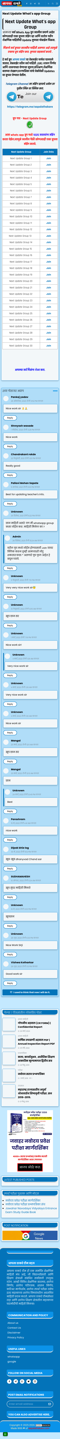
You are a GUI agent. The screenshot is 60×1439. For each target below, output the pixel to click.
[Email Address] (26, 1404)
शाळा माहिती (23, 1019)
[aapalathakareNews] (30, 1235)
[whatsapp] (31, 4)
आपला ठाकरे (18, 60)
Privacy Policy (15, 1337)
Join (48, 236)
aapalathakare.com (38, 1428)
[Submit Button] (49, 1404)
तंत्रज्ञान (21, 1085)
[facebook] (27, 4)
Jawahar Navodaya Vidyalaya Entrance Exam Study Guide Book (31, 1210)
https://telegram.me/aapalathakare (30, 107)
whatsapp (13, 1356)
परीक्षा (20, 1070)
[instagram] (39, 4)
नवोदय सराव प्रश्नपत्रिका (31, 1074)
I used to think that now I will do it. (30, 992)
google (11, 1361)
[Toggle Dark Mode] (49, 3)
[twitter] (28, 1381)
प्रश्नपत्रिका (22, 1053)
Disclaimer (13, 1332)
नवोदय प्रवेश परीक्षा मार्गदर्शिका (22, 1200)
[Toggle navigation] (57, 3)
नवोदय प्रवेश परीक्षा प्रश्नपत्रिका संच (25, 1204)
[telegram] (35, 4)
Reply (10, 417)
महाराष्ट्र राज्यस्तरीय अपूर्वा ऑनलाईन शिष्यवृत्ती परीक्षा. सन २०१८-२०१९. (35, 1093)
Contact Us (14, 1328)
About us (12, 1323)
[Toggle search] (53, 3)
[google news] (43, 4)
